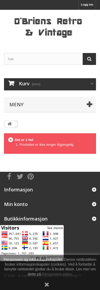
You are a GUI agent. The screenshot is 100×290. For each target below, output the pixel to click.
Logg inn (87, 4)
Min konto (16, 204)
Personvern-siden (56, 274)
